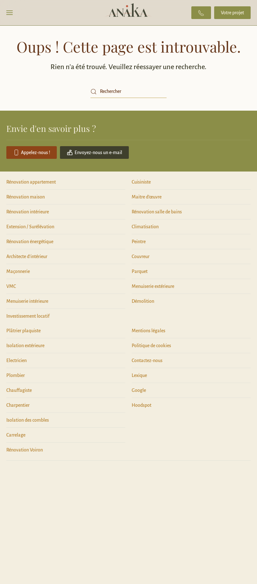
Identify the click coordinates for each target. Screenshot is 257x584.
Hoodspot (141, 405)
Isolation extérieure (25, 345)
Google (139, 390)
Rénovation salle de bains (157, 211)
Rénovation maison (25, 196)
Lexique (139, 375)
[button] (9, 12)
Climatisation (145, 226)
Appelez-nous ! (31, 152)
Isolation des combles (27, 420)
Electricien (16, 360)
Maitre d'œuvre (146, 196)
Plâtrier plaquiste (23, 330)
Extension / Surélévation (30, 226)
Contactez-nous (147, 360)
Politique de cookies (151, 345)
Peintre (139, 241)
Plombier (15, 375)
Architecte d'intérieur (26, 256)
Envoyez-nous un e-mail (94, 152)
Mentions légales (148, 330)
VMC (11, 286)
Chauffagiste (19, 390)
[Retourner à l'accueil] (128, 12)
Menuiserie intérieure (27, 301)
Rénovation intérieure (27, 211)
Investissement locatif (27, 316)
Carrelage (15, 435)
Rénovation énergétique (29, 241)
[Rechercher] (128, 91)
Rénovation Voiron (24, 449)
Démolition (143, 301)
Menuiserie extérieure (153, 286)
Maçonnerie (18, 271)
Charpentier (18, 405)
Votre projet (232, 12)
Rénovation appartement (31, 182)
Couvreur (140, 256)
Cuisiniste (141, 182)
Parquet (140, 271)
